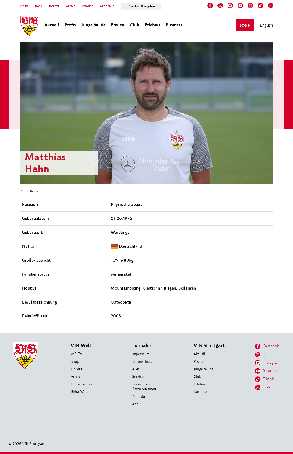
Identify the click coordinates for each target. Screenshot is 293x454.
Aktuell (199, 354)
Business (201, 391)
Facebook (267, 346)
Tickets (76, 369)
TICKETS (54, 6)
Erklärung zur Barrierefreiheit (144, 386)
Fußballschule (81, 384)
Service (138, 376)
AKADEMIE (107, 6)
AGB (135, 369)
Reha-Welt (79, 391)
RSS (262, 387)
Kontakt (139, 396)
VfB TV (24, 6)
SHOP (38, 6)
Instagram (267, 362)
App (135, 404)
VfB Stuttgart (209, 345)
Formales (142, 345)
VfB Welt (81, 345)
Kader (34, 191)
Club (197, 376)
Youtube (266, 371)
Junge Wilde (203, 369)
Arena (75, 376)
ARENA (70, 6)
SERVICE (87, 6)
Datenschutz (142, 361)
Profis (24, 191)
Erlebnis (200, 384)
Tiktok (264, 379)
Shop (75, 361)
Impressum (140, 354)
